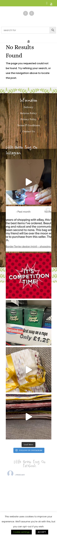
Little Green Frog (25, 472)
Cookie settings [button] (21, 532)
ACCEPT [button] (42, 532)
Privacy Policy (29, 119)
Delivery (28, 107)
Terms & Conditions (28, 125)
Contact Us (28, 131)
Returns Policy (28, 113)
